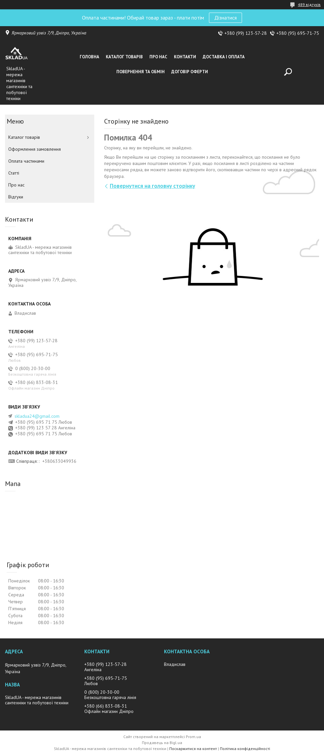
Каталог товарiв (124, 57)
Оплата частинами (26, 161)
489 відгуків (309, 4)
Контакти (185, 57)
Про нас (158, 57)
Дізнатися (225, 17)
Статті (13, 173)
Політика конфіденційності (245, 748)
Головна (89, 57)
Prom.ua (193, 736)
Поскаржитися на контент (193, 748)
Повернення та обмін (140, 72)
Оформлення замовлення (34, 149)
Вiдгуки (15, 197)
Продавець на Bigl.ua (162, 742)
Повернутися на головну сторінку (152, 185)
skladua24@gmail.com (37, 416)
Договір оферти (189, 72)
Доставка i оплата (224, 57)
